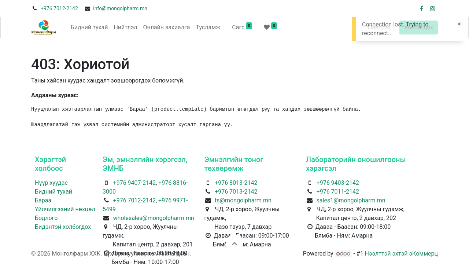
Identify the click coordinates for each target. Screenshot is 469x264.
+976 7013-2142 (236, 191)
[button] (234, 243)
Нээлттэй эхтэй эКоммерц (401, 253)
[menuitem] (89, 27)
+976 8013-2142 (236, 182)
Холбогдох (418, 27)
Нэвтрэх (379, 27)
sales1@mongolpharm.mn (351, 200)
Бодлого (46, 217)
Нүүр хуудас (51, 182)
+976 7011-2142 (338, 191)
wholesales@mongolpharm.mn (153, 217)
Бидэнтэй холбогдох (63, 226)
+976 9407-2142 (134, 182)
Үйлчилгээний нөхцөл (65, 209)
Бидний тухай (53, 191)
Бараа (43, 200)
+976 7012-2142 (59, 8)
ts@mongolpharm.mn (243, 200)
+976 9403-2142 (338, 182)
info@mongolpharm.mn (120, 8)
